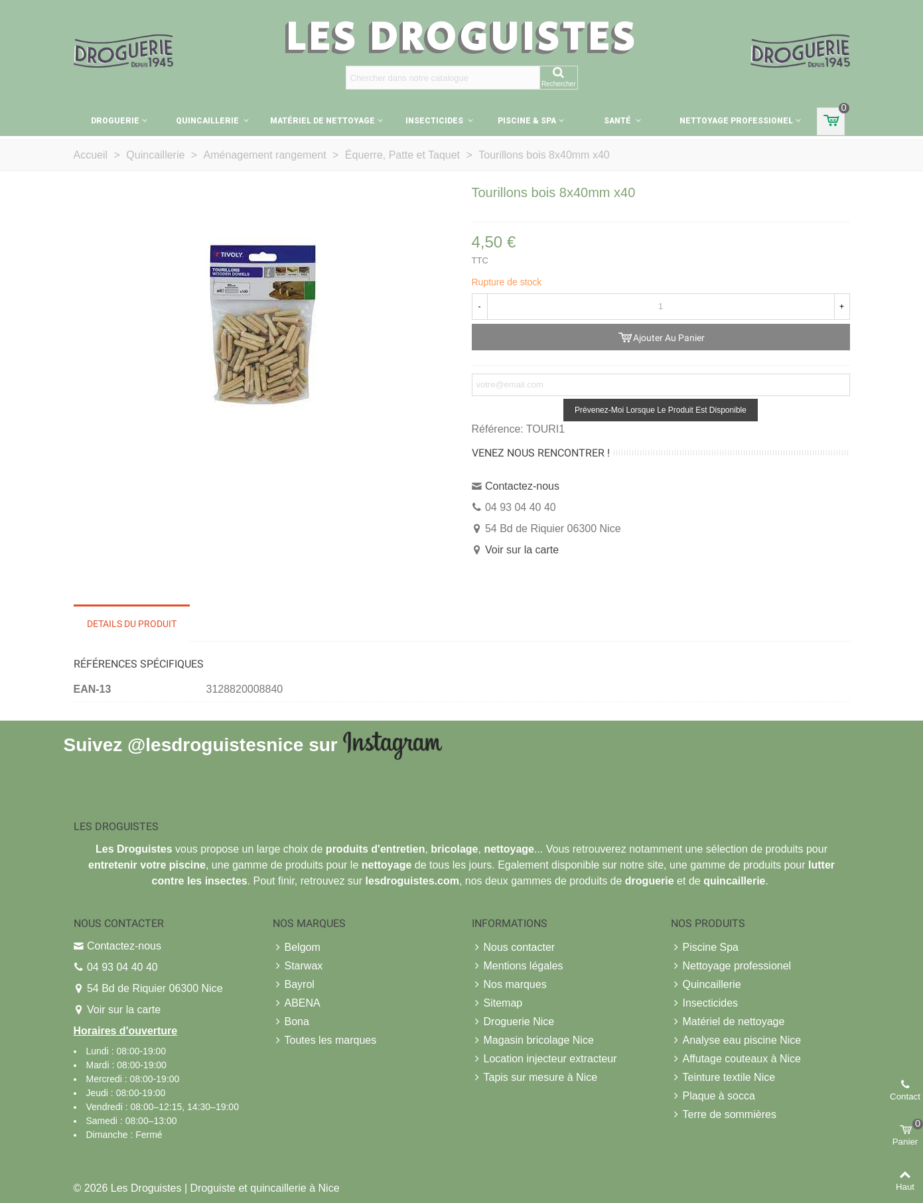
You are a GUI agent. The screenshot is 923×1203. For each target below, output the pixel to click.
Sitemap (497, 1003)
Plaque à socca (713, 1096)
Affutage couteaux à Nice (736, 1059)
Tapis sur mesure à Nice (535, 1078)
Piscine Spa (705, 947)
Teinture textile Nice (723, 1078)
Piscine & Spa (527, 120)
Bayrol (294, 985)
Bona (291, 1022)
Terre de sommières (723, 1115)
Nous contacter (513, 947)
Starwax (298, 966)
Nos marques (509, 985)
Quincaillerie (208, 120)
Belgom (296, 947)
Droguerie (115, 120)
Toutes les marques (325, 1040)
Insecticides (435, 120)
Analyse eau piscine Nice (736, 1040)
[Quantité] (661, 306)
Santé (618, 120)
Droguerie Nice (513, 1022)
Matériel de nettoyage (322, 120)
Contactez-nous (522, 486)
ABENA (296, 1003)
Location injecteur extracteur (544, 1059)
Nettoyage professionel (736, 120)
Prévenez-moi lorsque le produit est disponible (660, 410)
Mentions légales (517, 966)
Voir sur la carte (522, 549)
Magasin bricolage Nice (533, 1040)
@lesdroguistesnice (215, 744)
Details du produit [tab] (132, 623)
